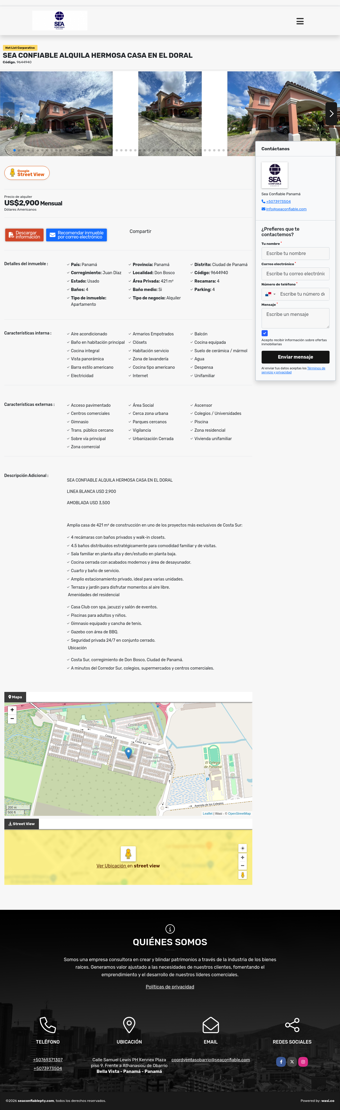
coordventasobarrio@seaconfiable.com (211, 1059)
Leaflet (208, 813)
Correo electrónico (279, 264)
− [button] (12, 719)
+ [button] (12, 710)
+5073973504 (278, 201)
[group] (56, 113)
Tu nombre (272, 243)
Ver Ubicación (111, 866)
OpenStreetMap (239, 813)
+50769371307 (48, 1059)
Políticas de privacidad (170, 987)
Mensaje (270, 304)
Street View (27, 172)
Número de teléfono (280, 284)
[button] (14, 150)
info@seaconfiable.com (286, 209)
